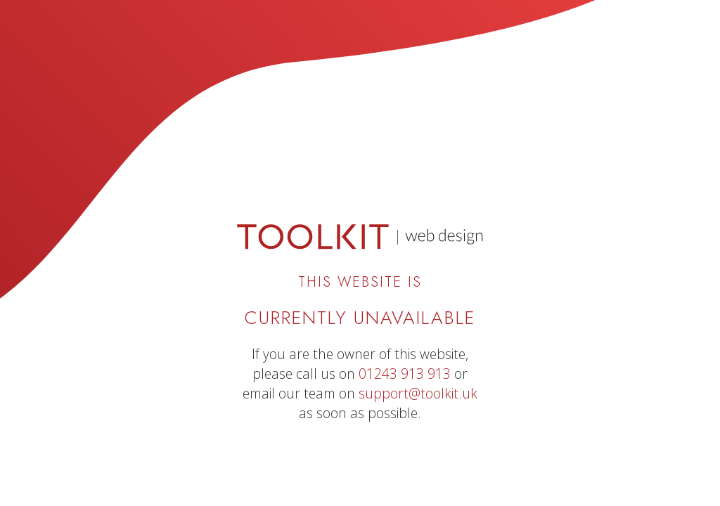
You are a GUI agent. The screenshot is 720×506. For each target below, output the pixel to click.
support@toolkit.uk (418, 393)
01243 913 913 (405, 373)
